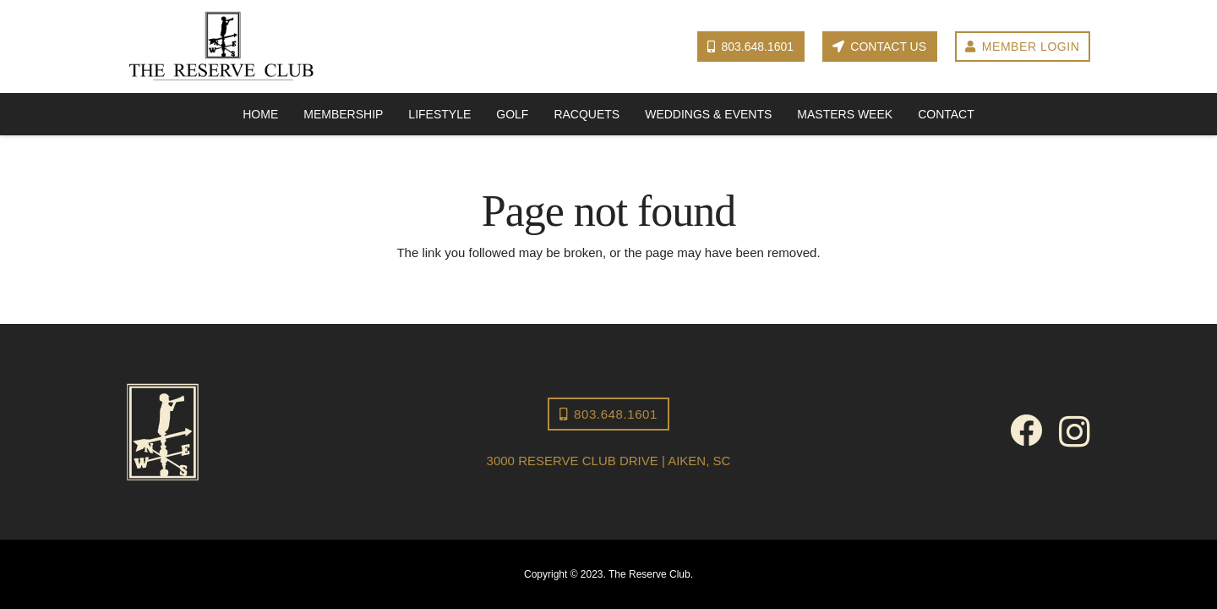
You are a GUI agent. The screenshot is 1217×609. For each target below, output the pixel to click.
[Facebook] (1026, 430)
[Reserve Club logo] (221, 47)
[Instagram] (1074, 432)
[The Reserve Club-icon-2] (275, 431)
